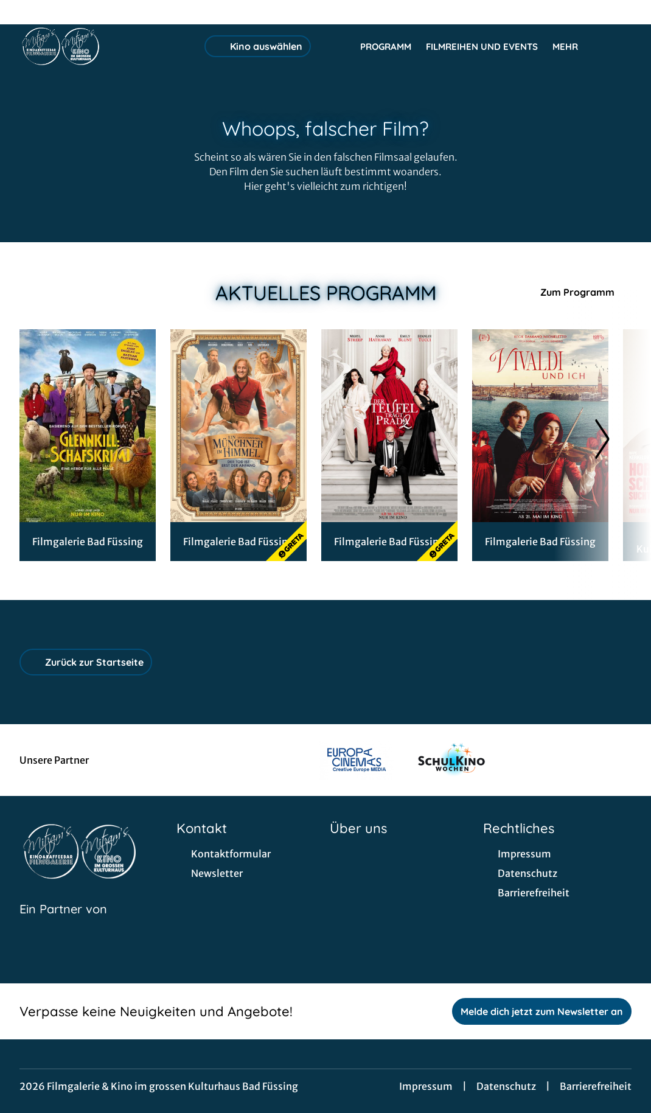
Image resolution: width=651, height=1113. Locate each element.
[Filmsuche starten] (619, 46)
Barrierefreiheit (596, 1086)
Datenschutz (506, 1086)
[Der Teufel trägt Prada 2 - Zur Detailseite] (389, 425)
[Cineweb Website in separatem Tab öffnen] (63, 924)
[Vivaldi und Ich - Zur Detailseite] (540, 425)
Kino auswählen (257, 46)
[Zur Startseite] (104, 46)
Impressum (426, 1086)
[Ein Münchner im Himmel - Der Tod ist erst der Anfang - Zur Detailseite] (238, 425)
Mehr (572, 47)
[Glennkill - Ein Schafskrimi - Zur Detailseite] (87, 425)
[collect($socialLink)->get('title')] (22, 12)
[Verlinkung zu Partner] (356, 760)
